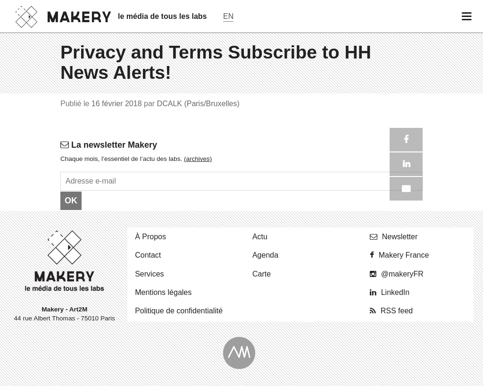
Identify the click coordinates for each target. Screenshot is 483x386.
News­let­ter (400, 237)
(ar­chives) (198, 158)
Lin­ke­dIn (395, 292)
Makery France (404, 255)
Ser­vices (149, 274)
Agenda (265, 255)
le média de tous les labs (162, 16)
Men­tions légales (163, 292)
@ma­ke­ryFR (402, 274)
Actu (259, 237)
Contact (148, 255)
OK (71, 200)
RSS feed (397, 311)
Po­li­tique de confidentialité (179, 311)
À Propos (150, 237)
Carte (261, 274)
